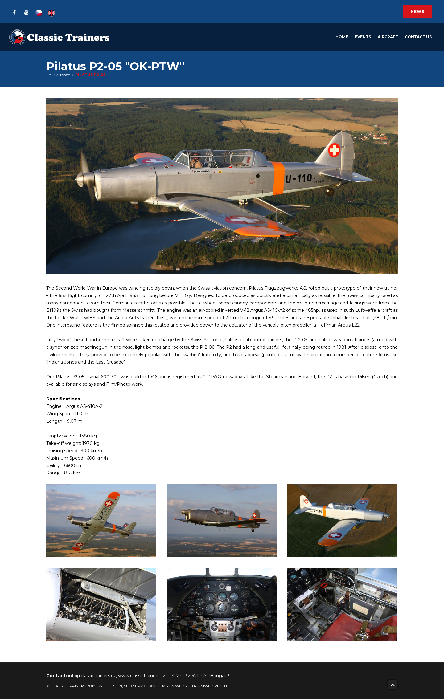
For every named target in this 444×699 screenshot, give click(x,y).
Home (341, 37)
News (417, 11)
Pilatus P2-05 (90, 74)
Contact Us (418, 37)
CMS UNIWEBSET (175, 686)
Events (363, 37)
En (48, 74)
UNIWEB (205, 686)
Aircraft (388, 37)
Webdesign (110, 686)
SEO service (136, 686)
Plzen (220, 686)
